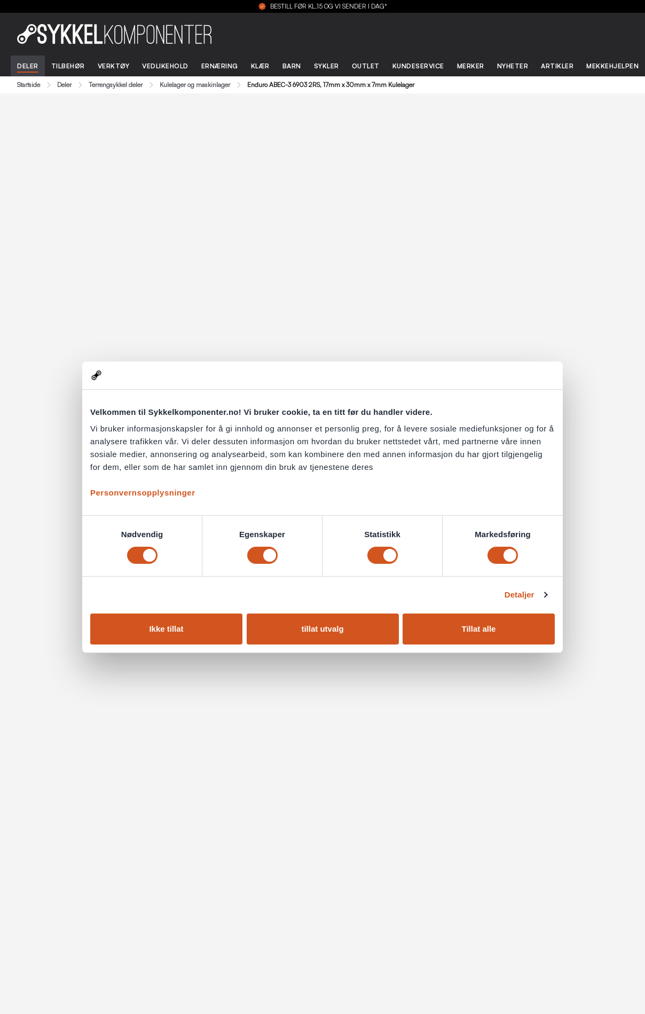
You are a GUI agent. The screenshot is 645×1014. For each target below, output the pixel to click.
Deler (27, 66)
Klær (260, 66)
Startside (28, 85)
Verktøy (114, 66)
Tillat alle (479, 628)
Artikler (557, 66)
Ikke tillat (166, 628)
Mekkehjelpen (612, 66)
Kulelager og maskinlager (195, 85)
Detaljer (519, 594)
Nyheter (513, 66)
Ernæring (219, 66)
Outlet (366, 66)
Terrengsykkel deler (116, 85)
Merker (470, 66)
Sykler (326, 66)
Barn (291, 66)
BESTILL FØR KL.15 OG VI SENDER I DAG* (328, 6)
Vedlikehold (165, 66)
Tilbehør (68, 66)
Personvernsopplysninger (142, 492)
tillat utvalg (322, 628)
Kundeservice (418, 66)
